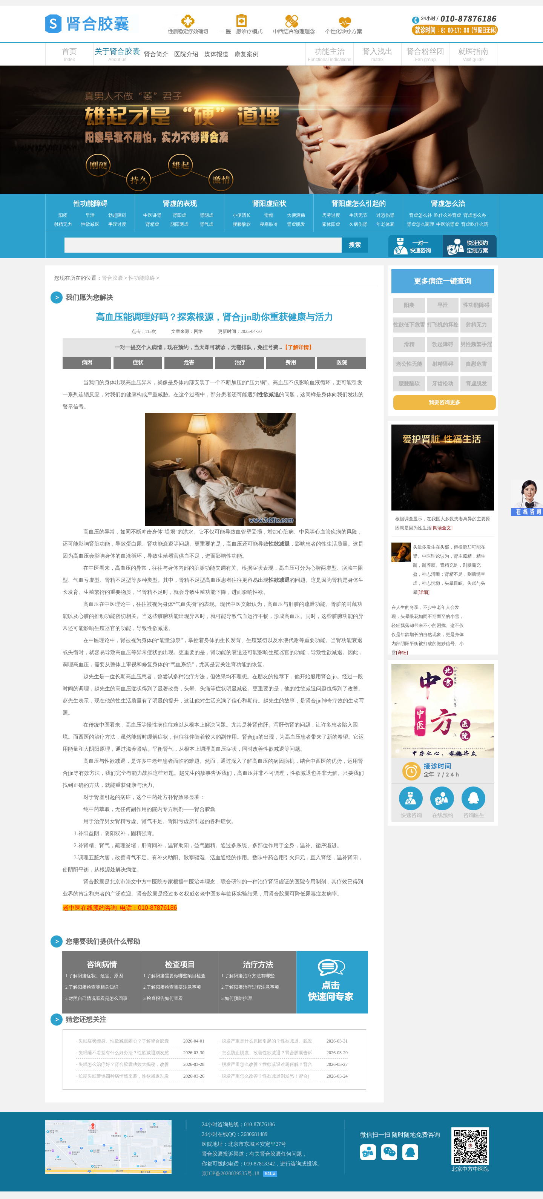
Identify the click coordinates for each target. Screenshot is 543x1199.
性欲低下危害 (409, 325)
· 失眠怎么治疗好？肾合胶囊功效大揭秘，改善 (122, 1064)
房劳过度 (331, 215)
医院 (341, 362)
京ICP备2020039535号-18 (230, 1173)
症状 (138, 362)
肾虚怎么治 (448, 203)
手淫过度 (117, 224)
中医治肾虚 (447, 224)
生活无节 (358, 215)
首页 (69, 51)
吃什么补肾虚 (447, 215)
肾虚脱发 (296, 224)
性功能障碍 (90, 203)
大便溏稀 (296, 215)
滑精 (268, 215)
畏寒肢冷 (269, 224)
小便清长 (242, 215)
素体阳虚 (331, 224)
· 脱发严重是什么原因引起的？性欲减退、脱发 (265, 1041)
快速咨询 (411, 815)
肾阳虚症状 (269, 203)
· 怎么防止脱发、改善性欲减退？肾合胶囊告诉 (265, 1052)
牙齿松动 (442, 383)
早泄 (90, 215)
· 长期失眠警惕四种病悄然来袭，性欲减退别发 (122, 1076)
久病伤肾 (358, 224)
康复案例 (247, 54)
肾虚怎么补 (420, 215)
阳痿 (62, 215)
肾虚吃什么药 (474, 224)
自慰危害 (476, 364)
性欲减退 (90, 224)
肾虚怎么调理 (420, 224)
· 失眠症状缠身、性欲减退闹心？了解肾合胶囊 (122, 1041)
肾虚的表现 (180, 203)
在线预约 (442, 815)
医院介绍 (186, 54)
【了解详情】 (298, 347)
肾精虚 (152, 224)
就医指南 (473, 51)
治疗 (240, 362)
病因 (87, 362)
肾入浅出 (377, 51)
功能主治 (329, 51)
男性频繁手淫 (476, 344)
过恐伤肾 (385, 215)
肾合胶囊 (112, 278)
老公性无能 (409, 364)
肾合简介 (156, 54)
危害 (189, 362)
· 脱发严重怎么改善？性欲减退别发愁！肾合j (264, 1076)
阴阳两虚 (179, 224)
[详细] (423, 592)
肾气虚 (206, 224)
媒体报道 (216, 54)
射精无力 (63, 224)
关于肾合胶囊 (117, 51)
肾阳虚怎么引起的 (358, 203)
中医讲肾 (152, 215)
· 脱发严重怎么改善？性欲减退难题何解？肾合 (265, 1064)
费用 (290, 362)
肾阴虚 (206, 215)
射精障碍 (442, 364)
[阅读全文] (441, 528)
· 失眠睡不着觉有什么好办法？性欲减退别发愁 (122, 1052)
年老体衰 (385, 224)
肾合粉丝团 (425, 51)
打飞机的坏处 (443, 325)
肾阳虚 (179, 215)
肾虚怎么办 (474, 215)
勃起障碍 (117, 215)
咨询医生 (474, 815)
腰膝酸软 (242, 224)
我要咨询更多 (444, 402)
